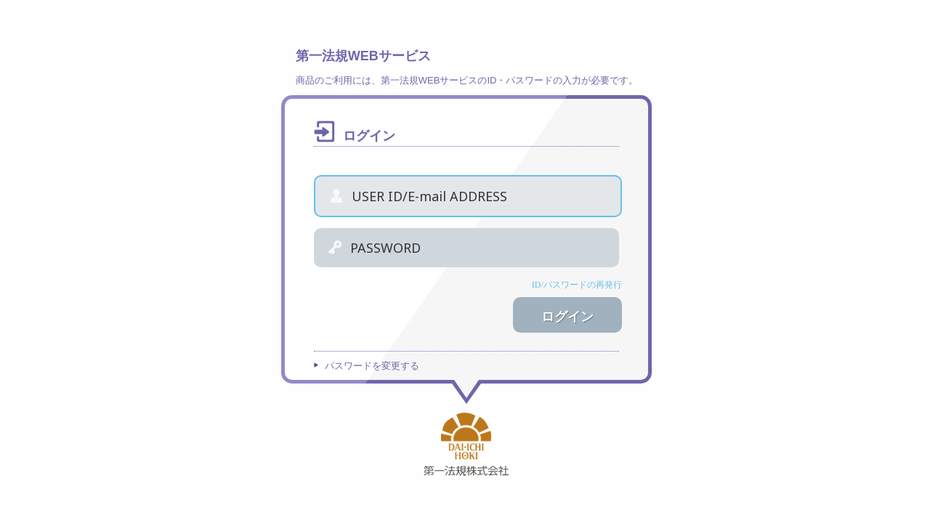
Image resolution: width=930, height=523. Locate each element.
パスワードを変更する (372, 365)
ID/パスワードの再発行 (577, 285)
